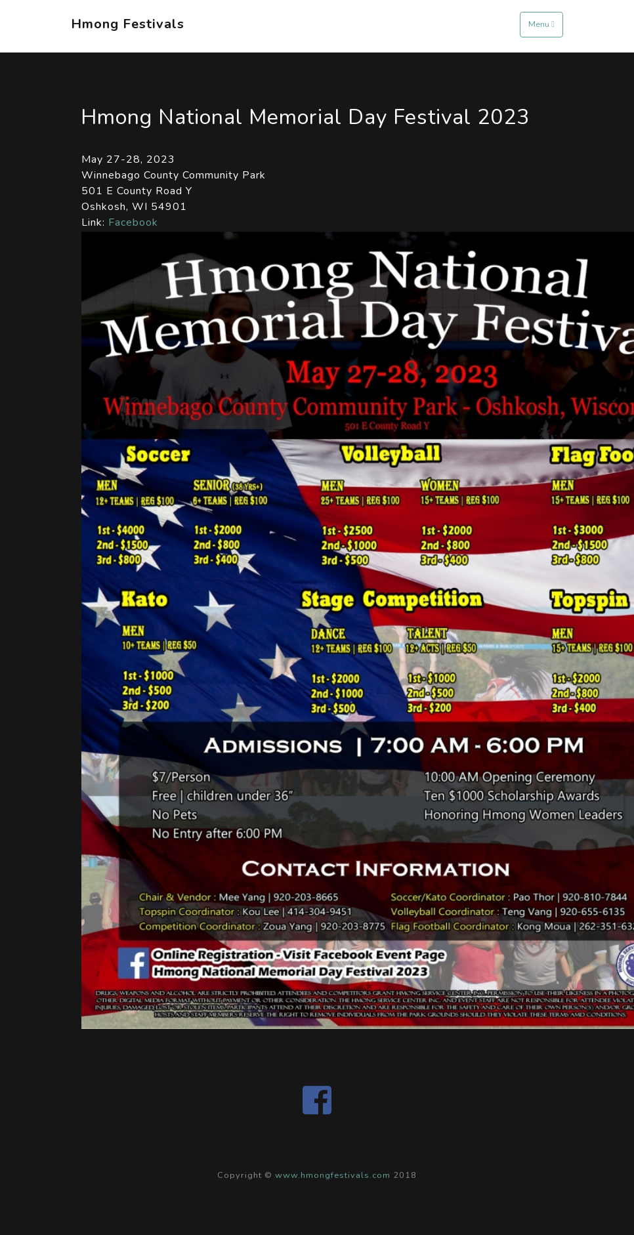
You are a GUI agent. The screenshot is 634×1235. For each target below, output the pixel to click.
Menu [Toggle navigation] (541, 24)
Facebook (133, 222)
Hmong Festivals (127, 24)
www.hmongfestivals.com (333, 1175)
